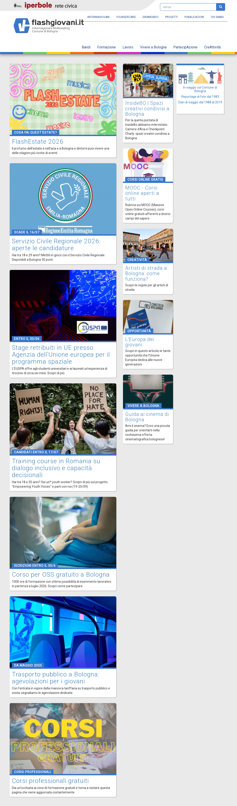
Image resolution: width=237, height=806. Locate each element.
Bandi (86, 47)
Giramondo (150, 17)
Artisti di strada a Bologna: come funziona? (146, 273)
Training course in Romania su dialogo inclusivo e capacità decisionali (56, 468)
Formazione (106, 47)
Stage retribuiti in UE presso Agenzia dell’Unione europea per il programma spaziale (61, 354)
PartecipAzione (185, 47)
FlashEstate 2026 (38, 141)
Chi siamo (217, 17)
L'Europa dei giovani (139, 342)
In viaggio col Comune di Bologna (200, 89)
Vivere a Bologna (153, 47)
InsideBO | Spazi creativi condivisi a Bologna (147, 108)
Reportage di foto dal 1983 (200, 96)
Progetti (171, 17)
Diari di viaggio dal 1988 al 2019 (200, 102)
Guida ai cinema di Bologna (147, 416)
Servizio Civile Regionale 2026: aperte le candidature (56, 244)
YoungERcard (126, 17)
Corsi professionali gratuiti (50, 780)
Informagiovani (98, 17)
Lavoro (128, 47)
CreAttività (212, 47)
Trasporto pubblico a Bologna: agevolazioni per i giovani (55, 678)
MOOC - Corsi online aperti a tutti (142, 193)
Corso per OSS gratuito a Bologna (61, 574)
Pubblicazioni (194, 17)
